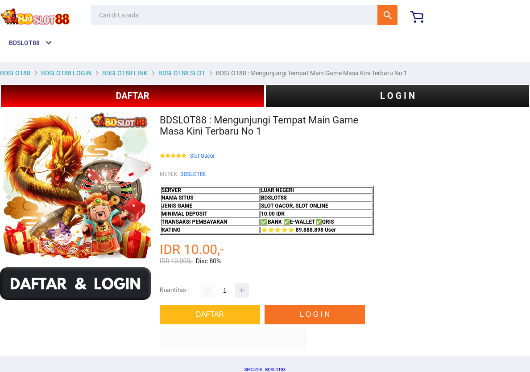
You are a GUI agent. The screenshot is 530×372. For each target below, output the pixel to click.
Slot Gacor (202, 156)
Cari (387, 15)
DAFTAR (132, 95)
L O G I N (397, 95)
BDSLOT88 (193, 174)
